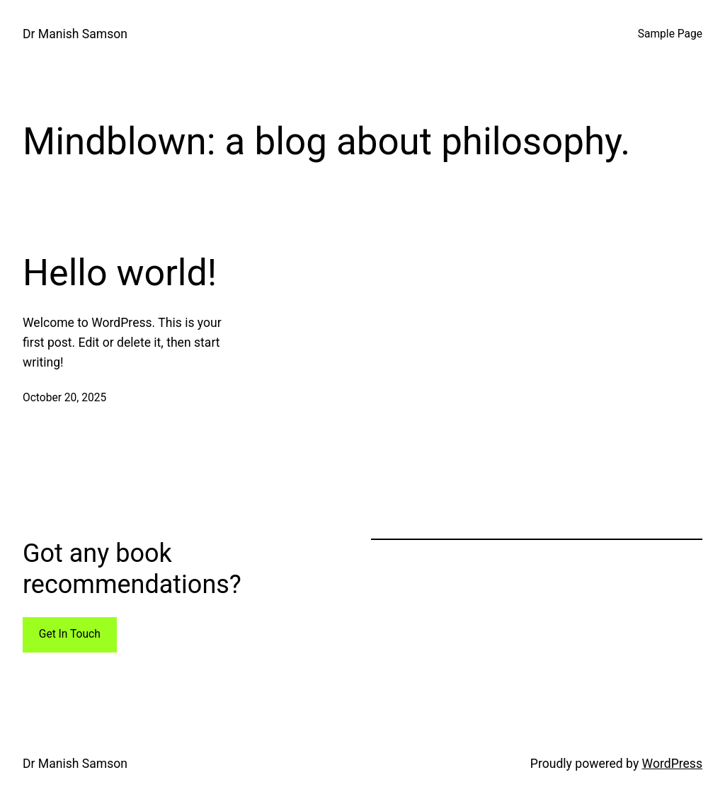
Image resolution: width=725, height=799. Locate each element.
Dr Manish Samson (75, 34)
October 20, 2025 (64, 397)
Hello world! (120, 272)
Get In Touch (70, 634)
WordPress (672, 764)
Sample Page (670, 34)
